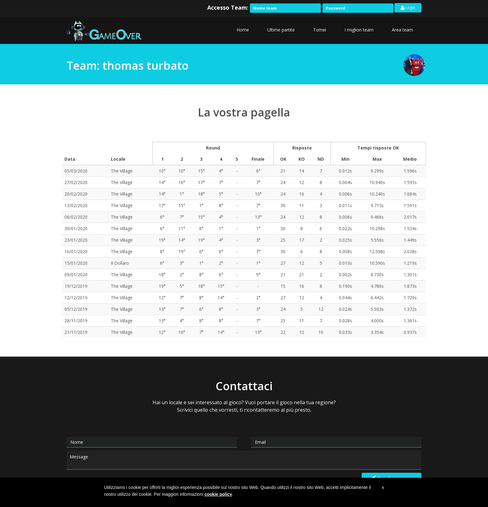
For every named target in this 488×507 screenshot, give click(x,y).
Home (243, 30)
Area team (402, 30)
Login (408, 8)
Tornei (319, 30)
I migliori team (359, 30)
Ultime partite (281, 30)
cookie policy (218, 494)
